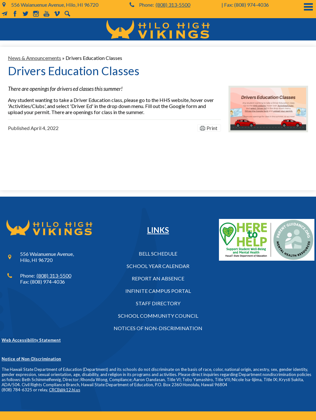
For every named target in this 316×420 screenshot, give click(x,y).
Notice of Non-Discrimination (31, 358)
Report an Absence (158, 278)
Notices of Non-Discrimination (158, 328)
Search (67, 14)
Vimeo (57, 14)
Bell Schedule (158, 253)
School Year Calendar (158, 266)
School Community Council (158, 316)
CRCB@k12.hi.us (64, 389)
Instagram (36, 14)
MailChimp (4, 14)
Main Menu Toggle (308, 7)
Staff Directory (158, 303)
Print (212, 128)
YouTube (46, 14)
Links (158, 230)
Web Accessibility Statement (31, 340)
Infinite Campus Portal (158, 291)
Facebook (15, 14)
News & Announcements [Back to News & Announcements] (34, 58)
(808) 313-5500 (173, 5)
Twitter (25, 14)
